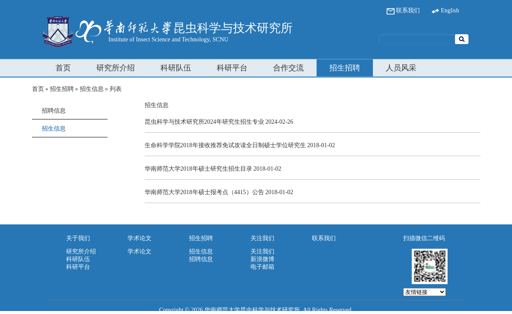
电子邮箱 (262, 267)
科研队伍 (175, 68)
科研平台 (232, 68)
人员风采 (401, 68)
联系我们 (403, 10)
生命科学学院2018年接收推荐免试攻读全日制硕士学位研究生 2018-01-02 (240, 145)
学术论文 (139, 251)
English (445, 10)
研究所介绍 (115, 68)
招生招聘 (344, 68)
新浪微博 (262, 259)
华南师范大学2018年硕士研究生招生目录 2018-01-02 (213, 169)
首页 (63, 68)
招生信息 (92, 89)
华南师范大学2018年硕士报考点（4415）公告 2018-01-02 (219, 192)
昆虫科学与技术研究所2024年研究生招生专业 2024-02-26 (219, 122)
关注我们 (262, 251)
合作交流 (288, 68)
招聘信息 (54, 111)
